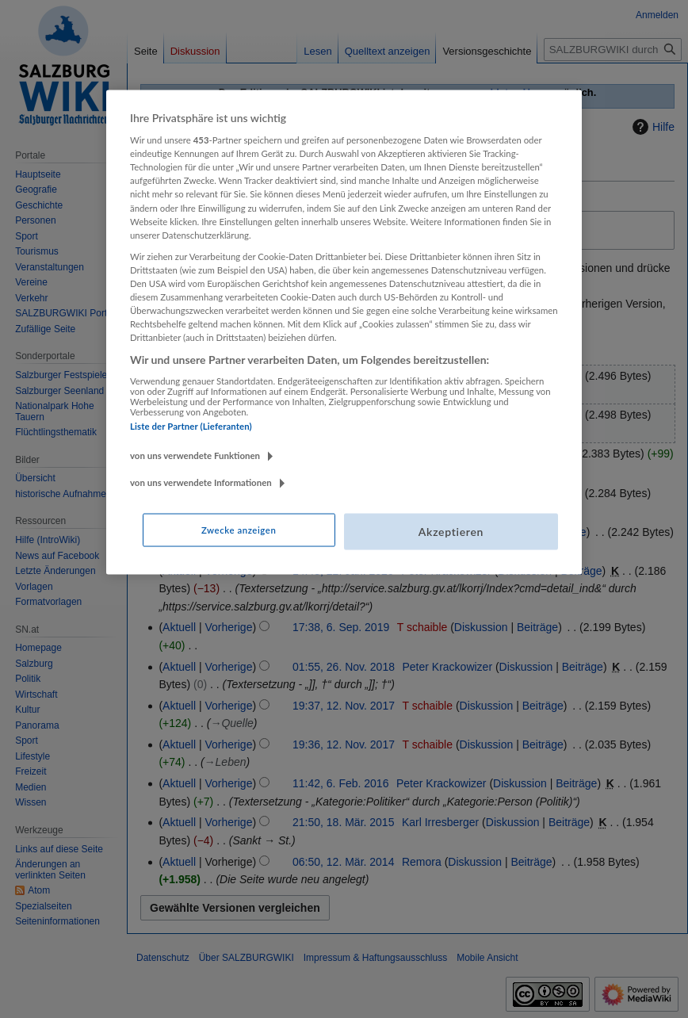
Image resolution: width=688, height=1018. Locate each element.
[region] (344, 332)
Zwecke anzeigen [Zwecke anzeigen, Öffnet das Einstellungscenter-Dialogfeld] (238, 530)
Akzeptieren (451, 531)
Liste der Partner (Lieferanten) (191, 425)
